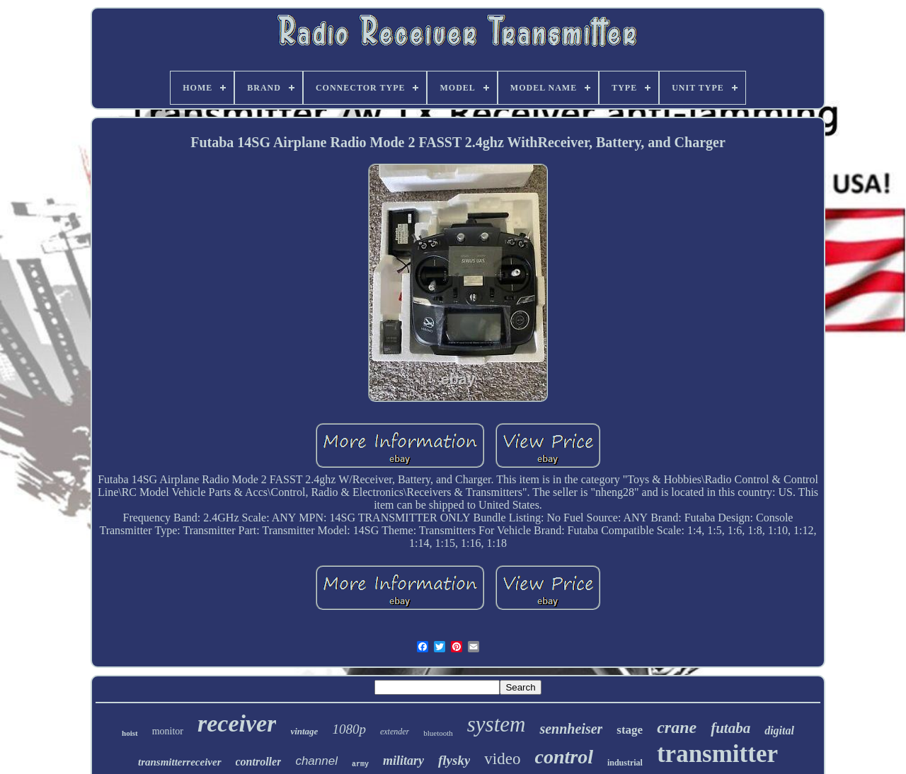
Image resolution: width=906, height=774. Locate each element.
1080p (349, 729)
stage (630, 730)
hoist (130, 733)
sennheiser (570, 729)
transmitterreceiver (179, 762)
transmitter (717, 754)
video (502, 759)
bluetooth (438, 733)
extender (394, 732)
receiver (236, 723)
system (496, 724)
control (563, 757)
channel (316, 761)
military (403, 760)
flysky (454, 760)
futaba (730, 728)
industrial (625, 763)
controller (259, 762)
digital (779, 730)
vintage (304, 731)
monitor (167, 731)
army (360, 764)
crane (676, 727)
